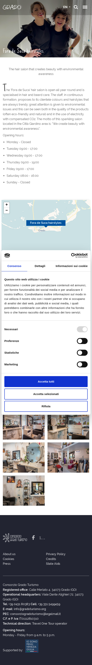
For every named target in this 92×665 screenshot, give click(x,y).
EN (65, 7)
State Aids (53, 563)
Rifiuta (46, 406)
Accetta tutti (46, 381)
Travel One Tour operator (49, 623)
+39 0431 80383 (19, 604)
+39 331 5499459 (49, 604)
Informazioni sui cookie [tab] (72, 266)
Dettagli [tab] (40, 266)
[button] (6, 205)
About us (9, 554)
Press (7, 563)
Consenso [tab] (14, 266)
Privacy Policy (55, 554)
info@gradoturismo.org (30, 609)
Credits (51, 559)
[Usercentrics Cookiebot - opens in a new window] (71, 255)
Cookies (8, 559)
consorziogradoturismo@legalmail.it (35, 614)
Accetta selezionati (46, 394)
